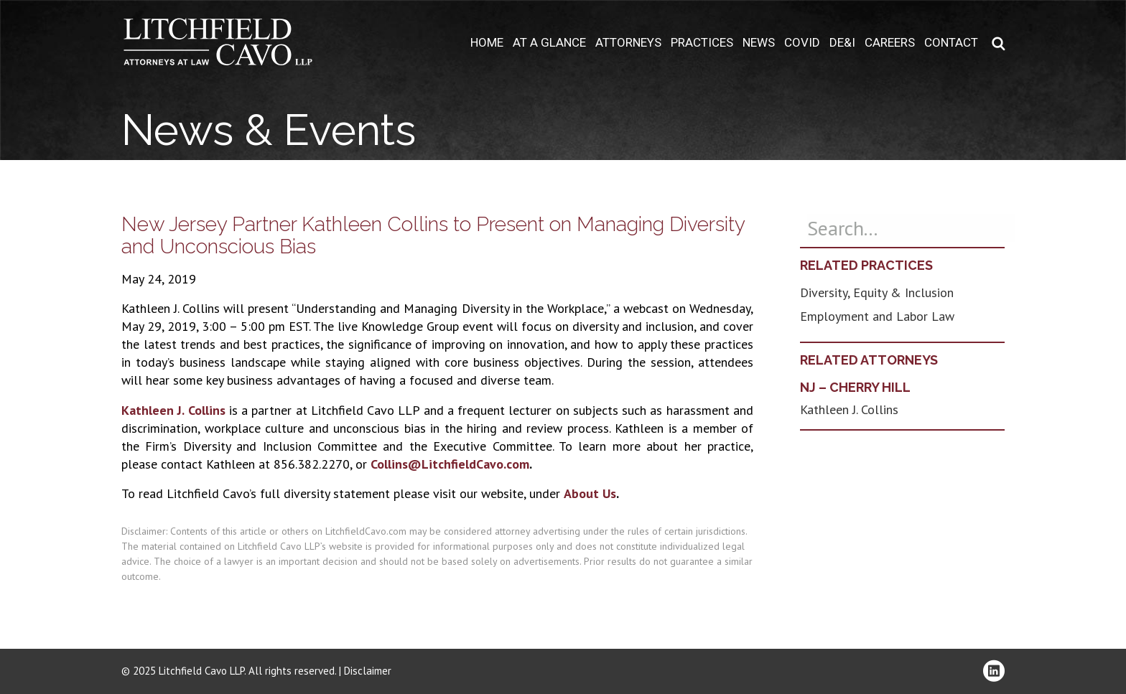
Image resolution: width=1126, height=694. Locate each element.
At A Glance (549, 43)
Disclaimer (367, 670)
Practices (702, 43)
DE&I (842, 43)
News (759, 43)
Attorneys (628, 43)
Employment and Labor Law (877, 316)
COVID (802, 43)
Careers (890, 43)
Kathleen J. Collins (173, 410)
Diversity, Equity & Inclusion (877, 292)
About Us (590, 493)
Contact (951, 43)
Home (486, 43)
